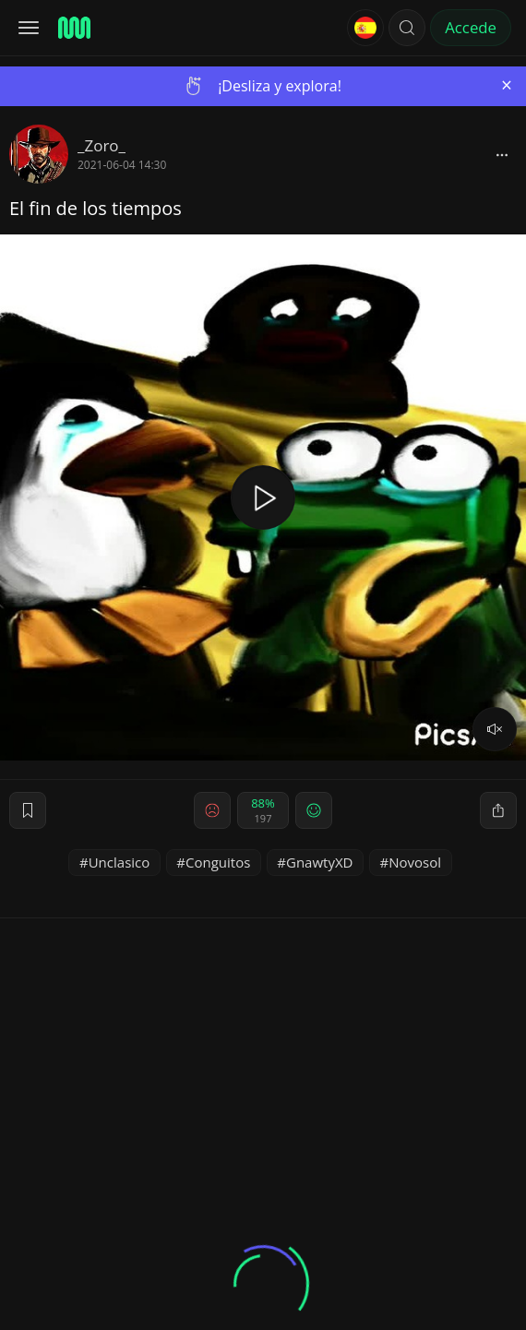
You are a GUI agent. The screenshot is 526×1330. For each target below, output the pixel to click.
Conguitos (217, 862)
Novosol (415, 862)
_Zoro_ (102, 145)
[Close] (506, 85)
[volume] (494, 729)
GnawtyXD (319, 862)
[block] (502, 154)
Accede (470, 27)
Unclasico (119, 862)
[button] (407, 27)
